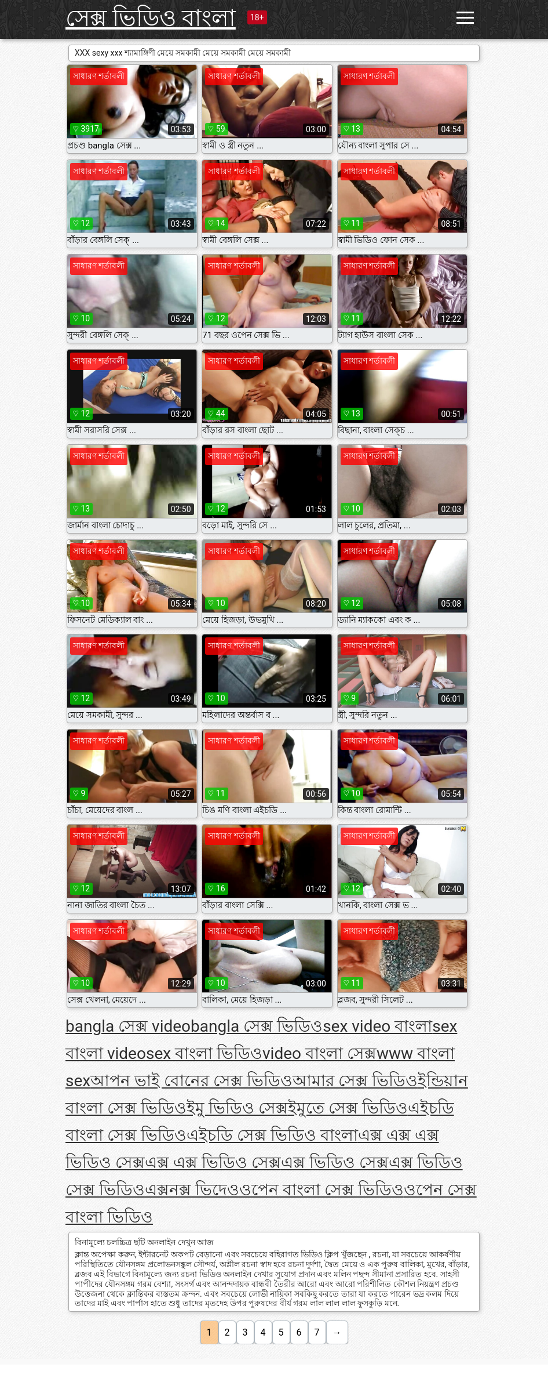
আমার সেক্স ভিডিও (355, 1080)
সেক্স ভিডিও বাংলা (150, 18)
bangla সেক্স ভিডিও (257, 1026)
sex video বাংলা (377, 1026)
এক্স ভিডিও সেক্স (335, 1162)
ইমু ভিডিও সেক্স (237, 1108)
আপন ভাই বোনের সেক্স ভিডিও (191, 1080)
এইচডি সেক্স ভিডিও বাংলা (272, 1135)
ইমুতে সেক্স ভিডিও (348, 1108)
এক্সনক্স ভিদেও (192, 1189)
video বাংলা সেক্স (319, 1053)
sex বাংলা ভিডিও (204, 1053)
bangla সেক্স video (128, 1026)
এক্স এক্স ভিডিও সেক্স (213, 1162)
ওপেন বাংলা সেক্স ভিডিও (321, 1189)
